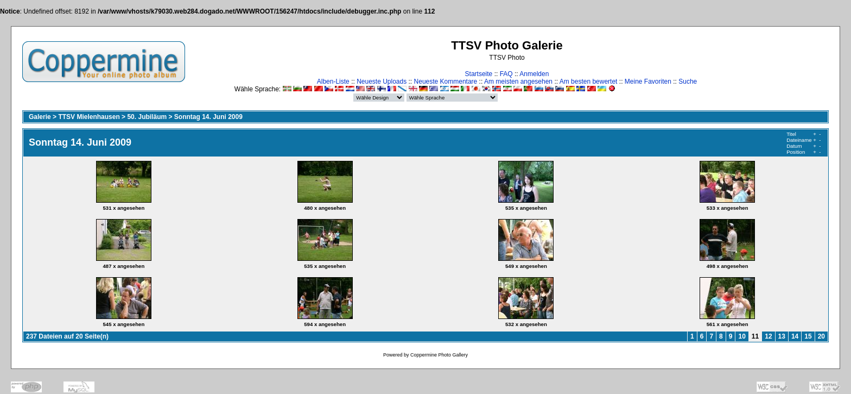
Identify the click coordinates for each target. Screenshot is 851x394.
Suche (687, 81)
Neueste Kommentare (446, 81)
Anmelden (534, 74)
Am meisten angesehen (518, 81)
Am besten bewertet (589, 81)
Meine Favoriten (648, 81)
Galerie (40, 117)
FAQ (506, 74)
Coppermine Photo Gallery (439, 355)
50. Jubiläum (147, 117)
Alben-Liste (333, 81)
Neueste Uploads (382, 81)
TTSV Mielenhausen (88, 117)
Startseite (479, 74)
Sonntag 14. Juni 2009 (208, 117)
